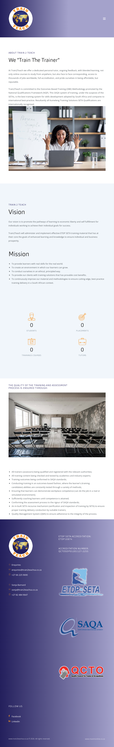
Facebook (16, 716)
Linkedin (16, 721)
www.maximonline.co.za (95, 739)
